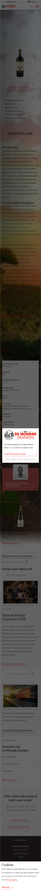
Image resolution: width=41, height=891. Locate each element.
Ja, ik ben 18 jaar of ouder (15, 454)
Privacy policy (11, 880)
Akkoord (5, 887)
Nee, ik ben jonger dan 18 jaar (20, 459)
